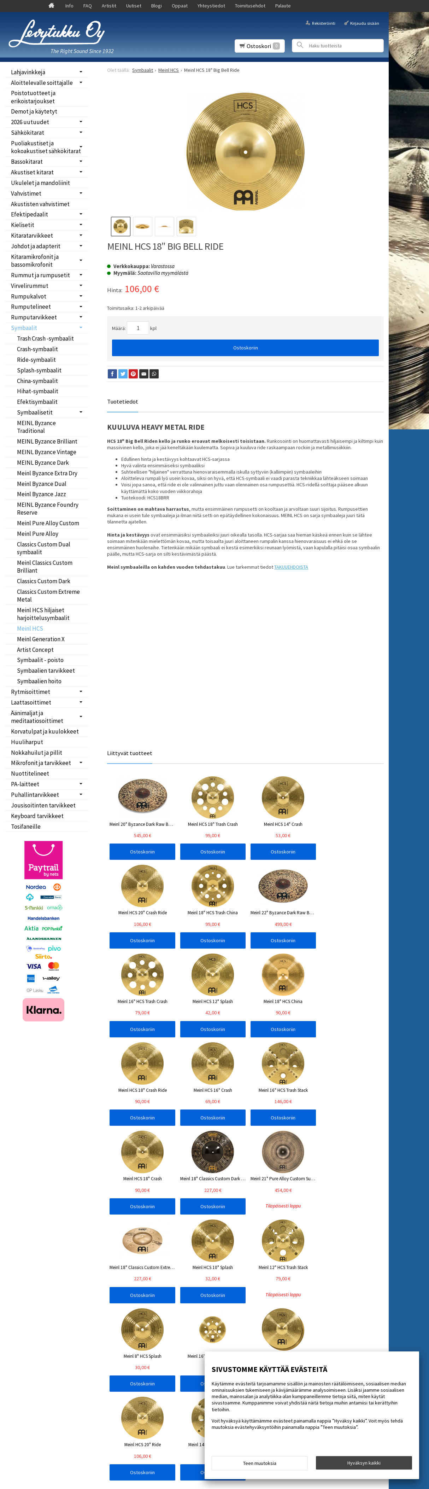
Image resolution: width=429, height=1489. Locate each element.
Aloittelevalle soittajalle (42, 83)
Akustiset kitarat (32, 172)
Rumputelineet (31, 307)
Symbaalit (24, 328)
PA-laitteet (25, 784)
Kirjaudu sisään (364, 22)
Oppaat (180, 5)
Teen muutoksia (259, 1465)
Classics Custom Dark (43, 581)
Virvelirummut (29, 286)
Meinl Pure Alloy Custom (48, 523)
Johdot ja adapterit (35, 246)
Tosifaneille (26, 826)
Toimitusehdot (250, 5)
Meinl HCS (30, 628)
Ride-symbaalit (36, 360)
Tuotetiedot (122, 401)
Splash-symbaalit (39, 370)
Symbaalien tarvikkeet (46, 670)
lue (184, 1291)
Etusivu (23, 1261)
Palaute (283, 5)
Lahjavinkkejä (28, 72)
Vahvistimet (26, 193)
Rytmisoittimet (30, 692)
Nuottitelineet (30, 773)
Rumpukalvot (28, 296)
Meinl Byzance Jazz (41, 494)
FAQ (87, 5)
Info (69, 5)
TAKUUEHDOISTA (291, 567)
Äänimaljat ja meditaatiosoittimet (37, 717)
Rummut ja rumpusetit (40, 275)
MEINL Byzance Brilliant (47, 441)
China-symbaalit (37, 381)
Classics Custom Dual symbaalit (43, 548)
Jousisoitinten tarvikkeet (43, 805)
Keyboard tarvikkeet (37, 816)
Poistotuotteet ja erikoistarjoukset (33, 97)
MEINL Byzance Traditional (36, 427)
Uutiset (133, 5)
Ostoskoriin (245, 347)
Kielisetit (22, 225)
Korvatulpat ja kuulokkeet (45, 731)
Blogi (156, 5)
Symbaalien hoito (39, 681)
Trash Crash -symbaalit (45, 338)
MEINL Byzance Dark (43, 463)
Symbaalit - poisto (40, 660)
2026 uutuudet (30, 122)
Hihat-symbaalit (37, 391)
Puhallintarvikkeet (35, 795)
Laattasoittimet (31, 702)
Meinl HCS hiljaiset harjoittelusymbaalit (43, 614)
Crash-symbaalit (37, 349)
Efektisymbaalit (37, 402)
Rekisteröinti (323, 22)
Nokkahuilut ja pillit (36, 753)
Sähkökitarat (27, 133)
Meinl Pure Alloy (37, 534)
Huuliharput (27, 742)
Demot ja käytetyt (34, 111)
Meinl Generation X (41, 639)
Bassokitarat (27, 162)
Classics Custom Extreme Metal (48, 595)
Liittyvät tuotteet (129, 753)
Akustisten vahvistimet (40, 204)
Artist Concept (35, 650)
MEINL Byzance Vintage (46, 452)
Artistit (109, 5)
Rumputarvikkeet (34, 317)
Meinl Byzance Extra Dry (47, 473)
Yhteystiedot (211, 5)
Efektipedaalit (29, 214)
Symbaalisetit (35, 412)
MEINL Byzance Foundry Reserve (47, 508)
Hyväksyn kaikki (364, 1464)
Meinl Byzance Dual (41, 484)
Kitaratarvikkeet (32, 235)
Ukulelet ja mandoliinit (40, 183)
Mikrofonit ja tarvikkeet (41, 763)
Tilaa (118, 1301)
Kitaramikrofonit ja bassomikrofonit (35, 260)
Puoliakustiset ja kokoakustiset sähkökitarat (46, 147)
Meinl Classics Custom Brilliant (44, 566)
